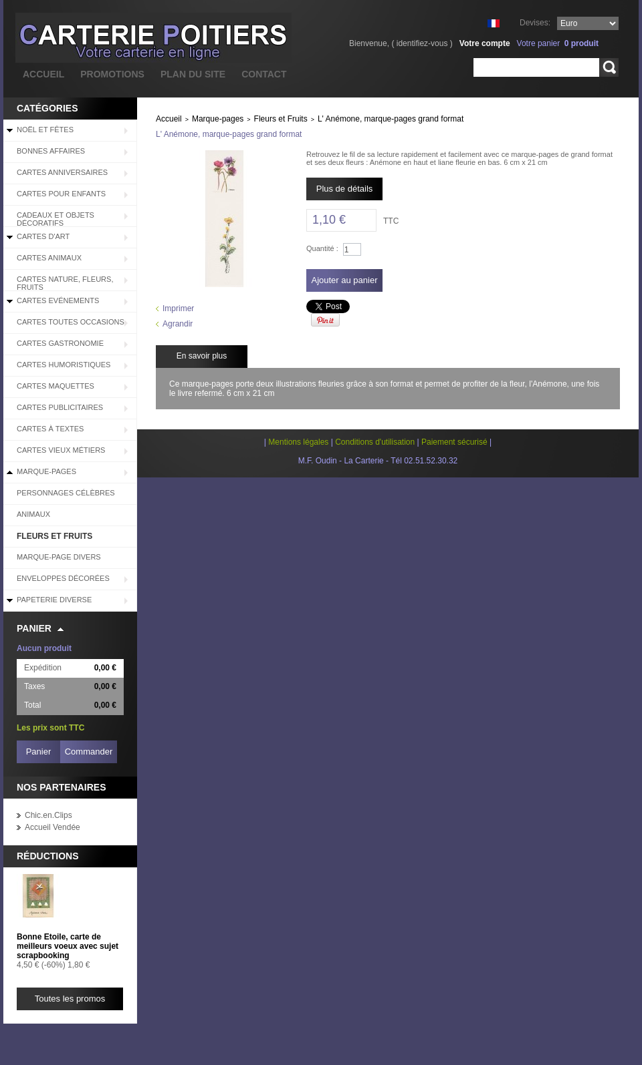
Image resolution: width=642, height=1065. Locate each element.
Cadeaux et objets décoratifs (55, 219)
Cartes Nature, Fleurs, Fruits (65, 283)
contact (263, 74)
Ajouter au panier (344, 280)
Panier (34, 628)
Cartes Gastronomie (60, 343)
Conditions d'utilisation (375, 442)
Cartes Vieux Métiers (61, 450)
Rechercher (609, 67)
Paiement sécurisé (454, 442)
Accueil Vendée (52, 827)
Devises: (535, 22)
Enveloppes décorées (63, 578)
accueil (43, 74)
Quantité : (322, 248)
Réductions (48, 856)
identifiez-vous (422, 43)
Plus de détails (344, 189)
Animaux (33, 514)
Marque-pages (46, 471)
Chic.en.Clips (48, 815)
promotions (112, 74)
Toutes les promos (70, 999)
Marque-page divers (59, 557)
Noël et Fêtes (45, 130)
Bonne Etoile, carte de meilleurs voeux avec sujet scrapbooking (67, 946)
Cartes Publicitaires (60, 407)
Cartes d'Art (43, 236)
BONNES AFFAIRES (51, 151)
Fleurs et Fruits (54, 536)
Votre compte (484, 43)
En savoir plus (202, 356)
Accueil (169, 119)
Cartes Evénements (58, 300)
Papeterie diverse (54, 600)
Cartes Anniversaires (62, 172)
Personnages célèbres (66, 493)
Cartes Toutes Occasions (70, 322)
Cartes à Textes (50, 429)
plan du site (192, 74)
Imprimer (178, 308)
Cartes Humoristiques (63, 365)
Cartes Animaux (49, 258)
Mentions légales (298, 442)
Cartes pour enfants (61, 194)
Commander (89, 752)
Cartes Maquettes (55, 386)
